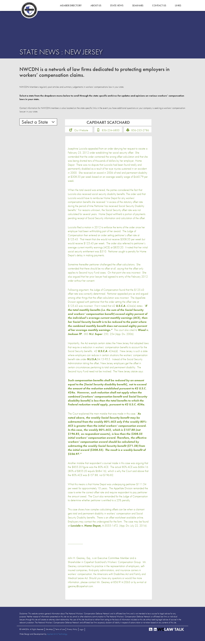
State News (116, 5)
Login (82, 629)
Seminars (137, 5)
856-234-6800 (110, 130)
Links (178, 5)
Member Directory (71, 5)
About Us (95, 5)
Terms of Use (60, 629)
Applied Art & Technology (57, 634)
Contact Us (159, 5)
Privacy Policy (72, 629)
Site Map (49, 629)
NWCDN (29, 10)
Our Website (81, 130)
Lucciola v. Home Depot (85, 525)
